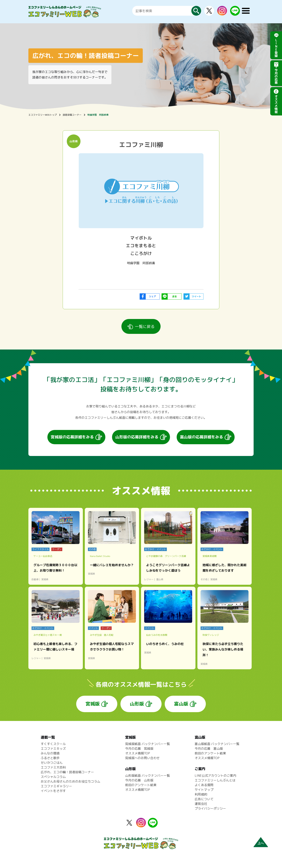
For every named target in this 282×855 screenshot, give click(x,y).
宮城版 (93, 703)
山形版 (137, 703)
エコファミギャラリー (56, 786)
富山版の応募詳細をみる (201, 437)
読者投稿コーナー (72, 114)
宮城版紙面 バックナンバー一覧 (147, 744)
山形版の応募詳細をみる (136, 437)
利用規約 (201, 794)
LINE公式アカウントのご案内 (215, 775)
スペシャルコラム (53, 777)
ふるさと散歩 (50, 758)
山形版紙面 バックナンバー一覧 (147, 775)
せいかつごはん (52, 762)
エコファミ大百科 (53, 767)
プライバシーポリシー (210, 808)
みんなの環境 (50, 753)
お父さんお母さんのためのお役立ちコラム (70, 781)
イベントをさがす (53, 791)
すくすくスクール (53, 744)
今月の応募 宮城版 (139, 748)
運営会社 (201, 804)
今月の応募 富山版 (209, 748)
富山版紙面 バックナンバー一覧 (217, 744)
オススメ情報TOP (137, 753)
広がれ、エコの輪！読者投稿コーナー (67, 772)
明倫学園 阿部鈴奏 (97, 114)
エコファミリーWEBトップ (42, 114)
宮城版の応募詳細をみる (72, 437)
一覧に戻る (145, 326)
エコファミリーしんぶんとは (215, 780)
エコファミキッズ (53, 748)
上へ (261, 843)
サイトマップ (204, 789)
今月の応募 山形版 (139, 780)
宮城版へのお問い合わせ (142, 758)
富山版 (181, 703)
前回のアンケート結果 (140, 785)
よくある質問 (204, 785)
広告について (204, 799)
